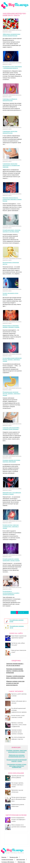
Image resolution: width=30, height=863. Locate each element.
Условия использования (7, 859)
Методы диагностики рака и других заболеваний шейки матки (18, 799)
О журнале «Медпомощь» (8, 861)
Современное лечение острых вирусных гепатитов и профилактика (16, 766)
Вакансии (4, 857)
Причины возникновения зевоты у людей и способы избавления (14, 670)
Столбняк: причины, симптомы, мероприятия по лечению (16, 751)
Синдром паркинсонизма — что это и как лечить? (15, 664)
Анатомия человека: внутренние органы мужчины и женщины (17, 731)
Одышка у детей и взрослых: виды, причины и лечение (15, 677)
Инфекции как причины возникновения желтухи (17, 755)
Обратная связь (21, 861)
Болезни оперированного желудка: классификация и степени (18, 819)
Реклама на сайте (14, 857)
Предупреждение (20, 859)
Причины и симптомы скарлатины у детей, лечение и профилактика (18, 724)
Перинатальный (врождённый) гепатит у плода (17, 760)
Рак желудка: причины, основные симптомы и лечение (17, 784)
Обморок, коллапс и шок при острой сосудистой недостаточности (15, 683)
